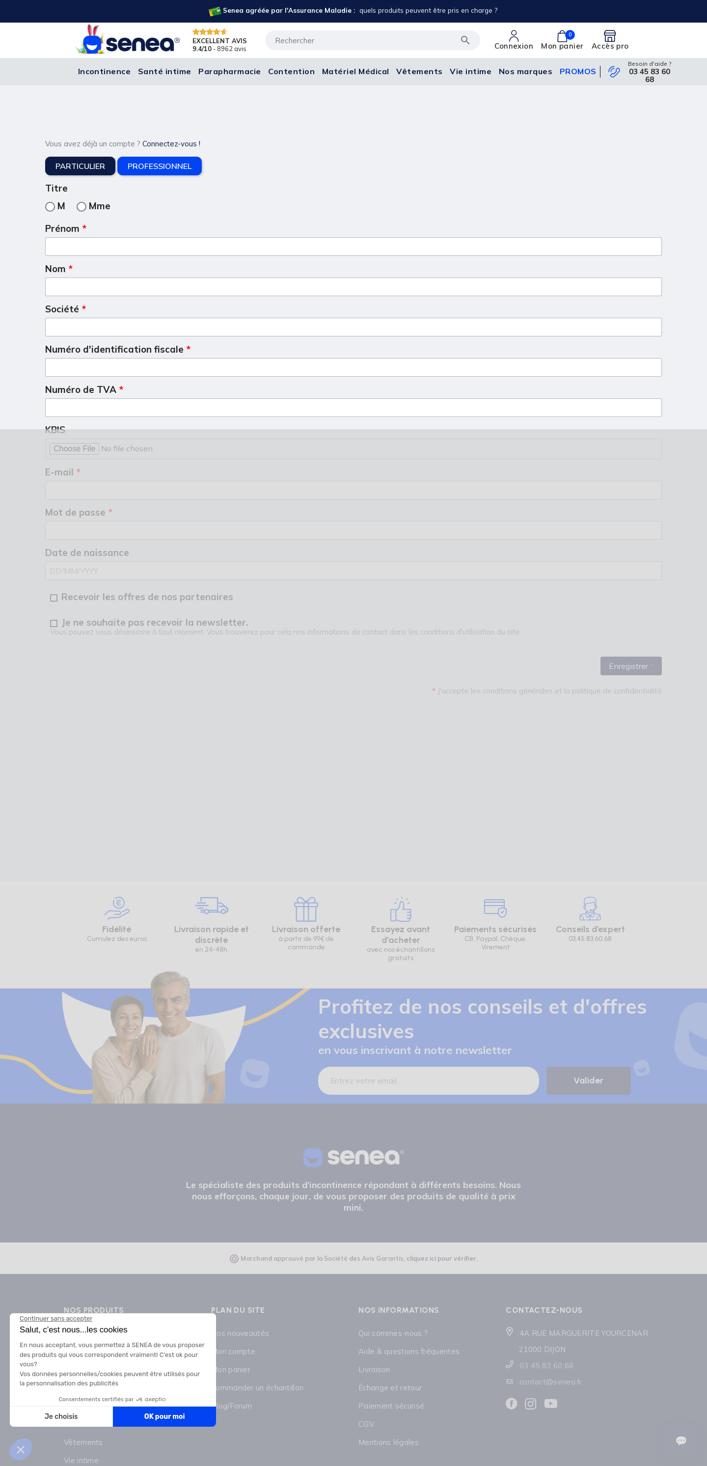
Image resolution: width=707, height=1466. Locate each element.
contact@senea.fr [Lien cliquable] (550, 1381)
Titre (56, 188)
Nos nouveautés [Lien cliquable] (240, 1333)
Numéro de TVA (82, 389)
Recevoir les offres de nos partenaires (141, 597)
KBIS (55, 430)
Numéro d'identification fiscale (115, 349)
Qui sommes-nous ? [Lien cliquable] (393, 1333)
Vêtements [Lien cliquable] (83, 1442)
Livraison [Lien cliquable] (374, 1369)
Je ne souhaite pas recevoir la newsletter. (285, 627)
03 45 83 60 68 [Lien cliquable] (649, 75)
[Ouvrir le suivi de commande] (681, 1441)
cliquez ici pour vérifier (441, 1258)
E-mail (60, 472)
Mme (93, 206)
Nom (56, 269)
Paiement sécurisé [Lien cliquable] (391, 1406)
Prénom (63, 228)
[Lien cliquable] (352, 11)
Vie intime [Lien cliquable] (81, 1460)
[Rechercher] (372, 40)
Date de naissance (87, 552)
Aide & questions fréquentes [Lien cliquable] (409, 1351)
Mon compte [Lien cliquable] (233, 1351)
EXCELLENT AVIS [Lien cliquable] (219, 40)
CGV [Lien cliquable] (366, 1424)
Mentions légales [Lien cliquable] (388, 1442)
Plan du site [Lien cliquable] (238, 1310)
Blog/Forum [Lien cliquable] (231, 1406)
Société (63, 309)
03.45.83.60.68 (590, 939)
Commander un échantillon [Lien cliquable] (257, 1387)
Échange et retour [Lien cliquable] (390, 1387)
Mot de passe (76, 512)
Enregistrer (631, 666)
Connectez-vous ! (171, 143)
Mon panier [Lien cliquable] (230, 1369)
